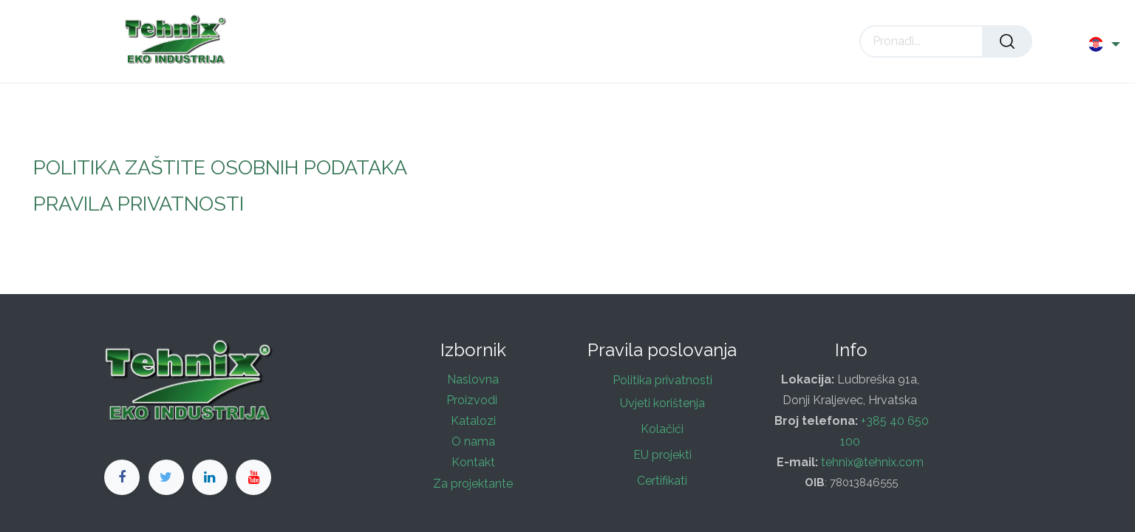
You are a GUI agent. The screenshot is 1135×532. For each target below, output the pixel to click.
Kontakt (473, 462)
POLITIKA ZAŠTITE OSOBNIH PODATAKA (220, 167)
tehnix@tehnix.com (874, 462)
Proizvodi (473, 400)
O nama (473, 441)
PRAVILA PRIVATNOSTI (138, 203)
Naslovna (473, 379)
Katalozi (473, 421)
